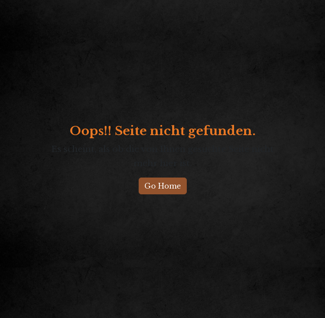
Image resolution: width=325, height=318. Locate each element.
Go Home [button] (162, 186)
